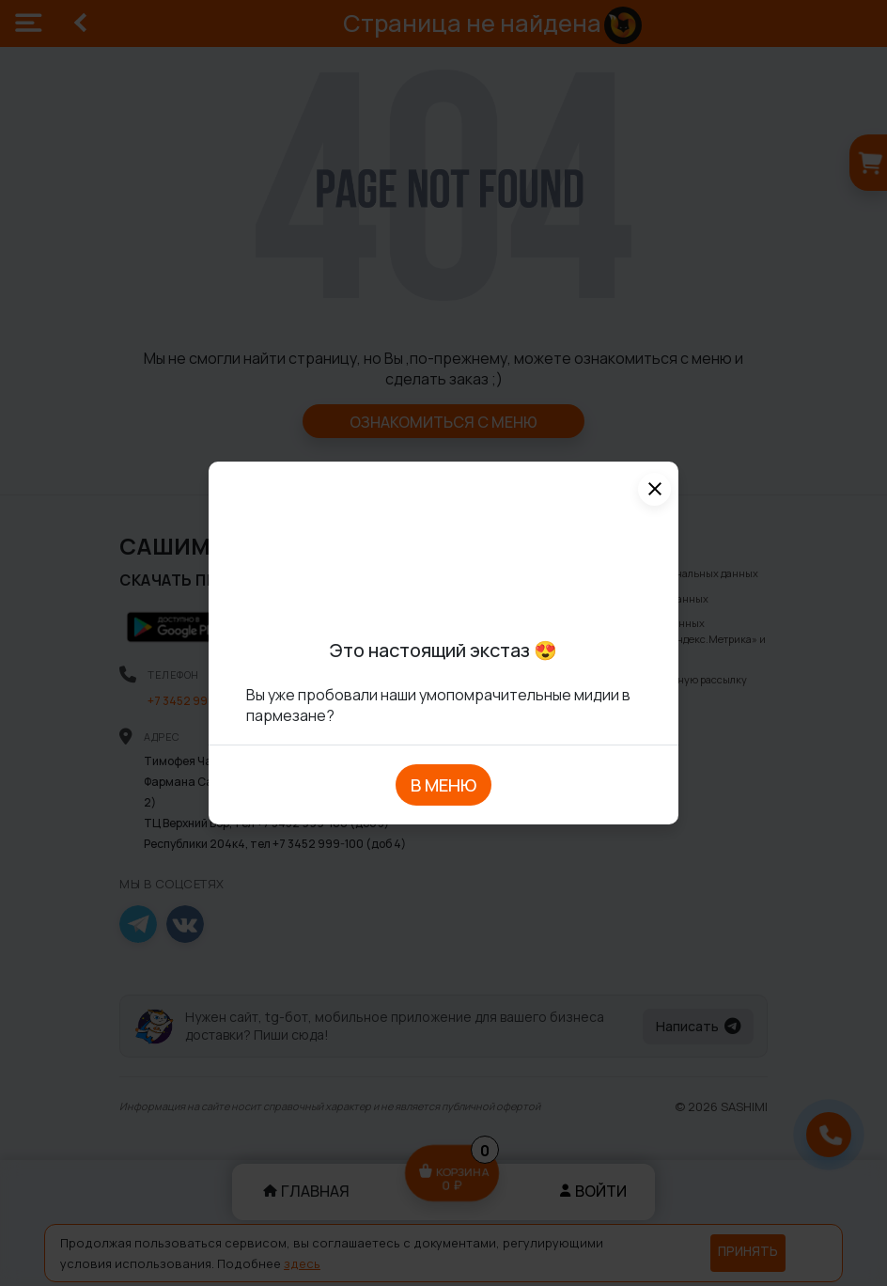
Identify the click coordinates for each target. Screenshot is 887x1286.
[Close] (654, 489)
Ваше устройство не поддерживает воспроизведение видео (443, 554)
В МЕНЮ (443, 785)
